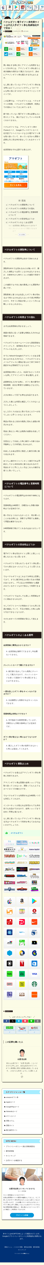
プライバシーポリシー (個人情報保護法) (20, 1146)
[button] (6, 1021)
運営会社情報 (28, 1247)
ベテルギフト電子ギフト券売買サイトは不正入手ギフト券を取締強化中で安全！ (21, 25)
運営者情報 (10, 1151)
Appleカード (10, 1102)
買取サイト (10, 1125)
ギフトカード (11, 1116)
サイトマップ (11, 1156)
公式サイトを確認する (14, 1160)
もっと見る (22, 234)
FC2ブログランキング (9, 1029)
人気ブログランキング (34, 1029)
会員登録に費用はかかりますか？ (25, 225)
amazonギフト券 (12, 1097)
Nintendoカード (11, 1111)
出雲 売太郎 (22, 1059)
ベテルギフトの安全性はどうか (22, 219)
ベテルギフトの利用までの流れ (22, 208)
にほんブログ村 (22, 1028)
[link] (22, 1077)
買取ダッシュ (4, 12)
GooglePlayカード (12, 1107)
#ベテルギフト (17, 833)
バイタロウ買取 (18, 1247)
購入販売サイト (18, 12)
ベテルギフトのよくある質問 (21, 222)
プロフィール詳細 (22, 1215)
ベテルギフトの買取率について (22, 205)
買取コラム (10, 1121)
